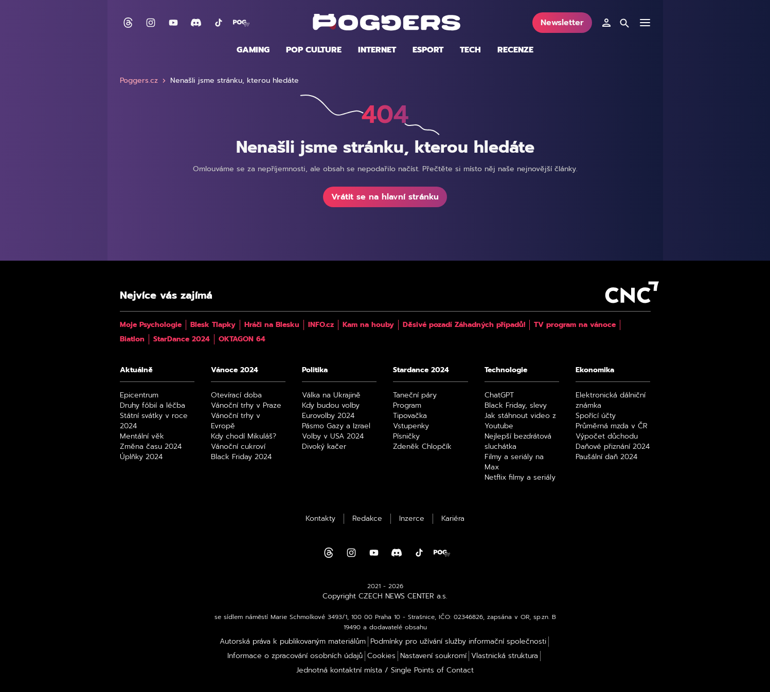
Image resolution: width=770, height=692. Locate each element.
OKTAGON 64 (242, 339)
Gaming (253, 50)
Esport (428, 50)
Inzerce (411, 519)
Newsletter (562, 22)
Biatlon (132, 339)
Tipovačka (410, 416)
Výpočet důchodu (607, 436)
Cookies (381, 656)
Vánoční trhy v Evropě (235, 421)
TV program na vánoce (575, 325)
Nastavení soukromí (433, 656)
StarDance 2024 (181, 339)
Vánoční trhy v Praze (246, 405)
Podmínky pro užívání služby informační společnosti (458, 641)
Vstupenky (411, 426)
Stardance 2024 (421, 370)
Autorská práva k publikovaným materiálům (293, 641)
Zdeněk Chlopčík (422, 447)
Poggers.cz (144, 81)
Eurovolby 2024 (328, 416)
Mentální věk (142, 436)
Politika (315, 370)
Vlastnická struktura (504, 656)
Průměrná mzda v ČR (612, 426)
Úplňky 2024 (141, 457)
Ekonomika (595, 370)
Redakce (367, 519)
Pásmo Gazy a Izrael (336, 426)
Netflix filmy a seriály (520, 477)
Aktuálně (136, 370)
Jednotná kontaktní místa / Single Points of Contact (385, 670)
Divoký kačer (324, 447)
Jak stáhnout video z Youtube (520, 421)
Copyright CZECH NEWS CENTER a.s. (385, 596)
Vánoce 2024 (234, 370)
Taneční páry (415, 395)
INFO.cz (321, 325)
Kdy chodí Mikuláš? (243, 436)
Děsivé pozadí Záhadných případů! (464, 325)
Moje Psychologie (151, 325)
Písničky (406, 436)
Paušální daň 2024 (606, 457)
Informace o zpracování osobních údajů (295, 656)
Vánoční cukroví (238, 447)
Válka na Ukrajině (331, 395)
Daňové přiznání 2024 (613, 447)
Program (407, 405)
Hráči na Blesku (271, 325)
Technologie (506, 370)
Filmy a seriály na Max (514, 462)
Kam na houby (368, 325)
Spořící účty (596, 416)
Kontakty (320, 519)
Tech (470, 50)
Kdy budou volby (331, 405)
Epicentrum (139, 395)
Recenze (515, 50)
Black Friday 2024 (241, 457)
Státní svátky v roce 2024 (154, 421)
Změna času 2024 (151, 447)
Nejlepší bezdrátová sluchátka (518, 441)
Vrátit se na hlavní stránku (385, 197)
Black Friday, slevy (516, 405)
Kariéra (452, 519)
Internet (377, 50)
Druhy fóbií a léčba (152, 405)
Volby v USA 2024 (333, 436)
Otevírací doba (236, 395)
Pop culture (314, 50)
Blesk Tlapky (213, 325)
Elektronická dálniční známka (611, 400)
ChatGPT (499, 395)
